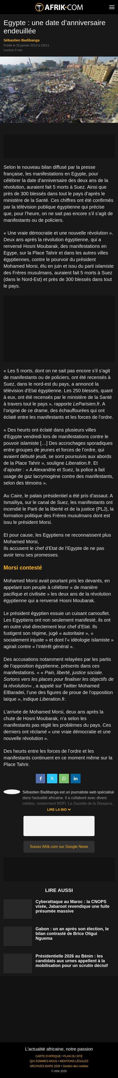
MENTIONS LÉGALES (74, 1061)
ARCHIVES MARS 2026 (45, 1066)
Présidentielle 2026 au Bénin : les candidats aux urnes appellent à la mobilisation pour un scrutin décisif (72, 961)
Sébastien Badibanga (22, 40)
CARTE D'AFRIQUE (48, 1056)
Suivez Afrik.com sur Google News (59, 847)
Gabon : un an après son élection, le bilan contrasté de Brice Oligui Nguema (72, 934)
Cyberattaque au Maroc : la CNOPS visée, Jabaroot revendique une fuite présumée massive (72, 906)
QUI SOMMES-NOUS (43, 1061)
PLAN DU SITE (72, 1056)
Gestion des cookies (75, 1066)
